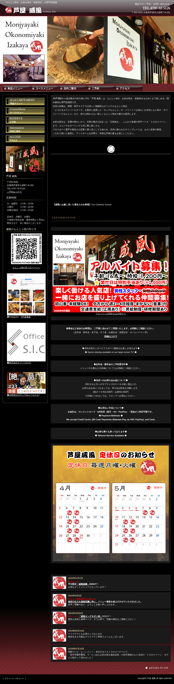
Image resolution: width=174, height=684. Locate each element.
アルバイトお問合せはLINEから (111, 314)
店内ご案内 (25, 129)
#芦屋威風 (26, 317)
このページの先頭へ (157, 667)
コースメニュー (25, 110)
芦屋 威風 (32, 10)
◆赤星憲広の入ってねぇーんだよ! (23, 395)
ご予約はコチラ (14, 192)
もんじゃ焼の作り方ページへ (26, 267)
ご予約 (25, 120)
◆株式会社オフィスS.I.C (19, 363)
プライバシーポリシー (14, 678)
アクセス (25, 138)
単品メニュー (25, 101)
